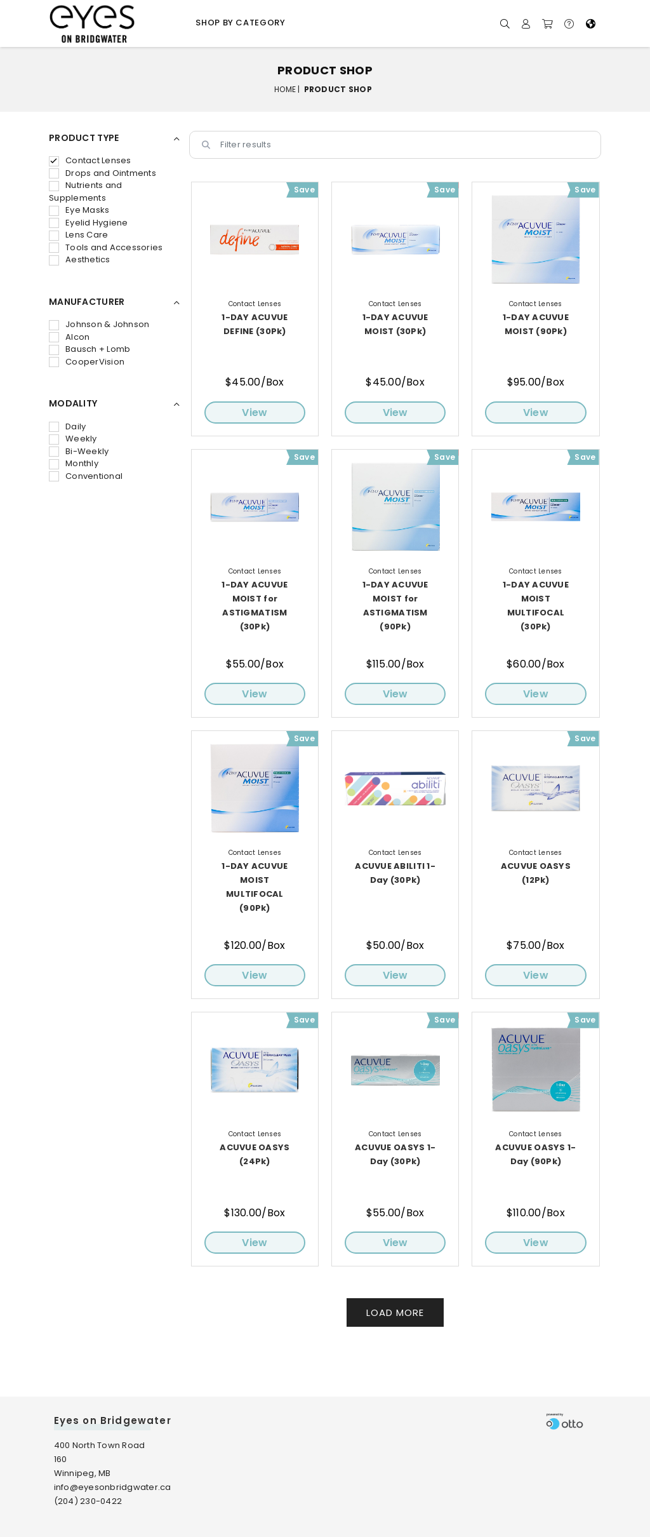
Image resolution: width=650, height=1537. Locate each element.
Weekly (73, 439)
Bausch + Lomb (89, 349)
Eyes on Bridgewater (112, 1420)
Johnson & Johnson (99, 324)
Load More (395, 1312)
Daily (67, 426)
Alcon (69, 337)
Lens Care (78, 235)
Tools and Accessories (105, 247)
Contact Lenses (90, 160)
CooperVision (86, 362)
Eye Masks (79, 210)
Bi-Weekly (79, 451)
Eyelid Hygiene (88, 223)
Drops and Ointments (102, 173)
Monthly (73, 463)
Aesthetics (79, 259)
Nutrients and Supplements (85, 191)
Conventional (86, 476)
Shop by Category (240, 23)
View (254, 412)
